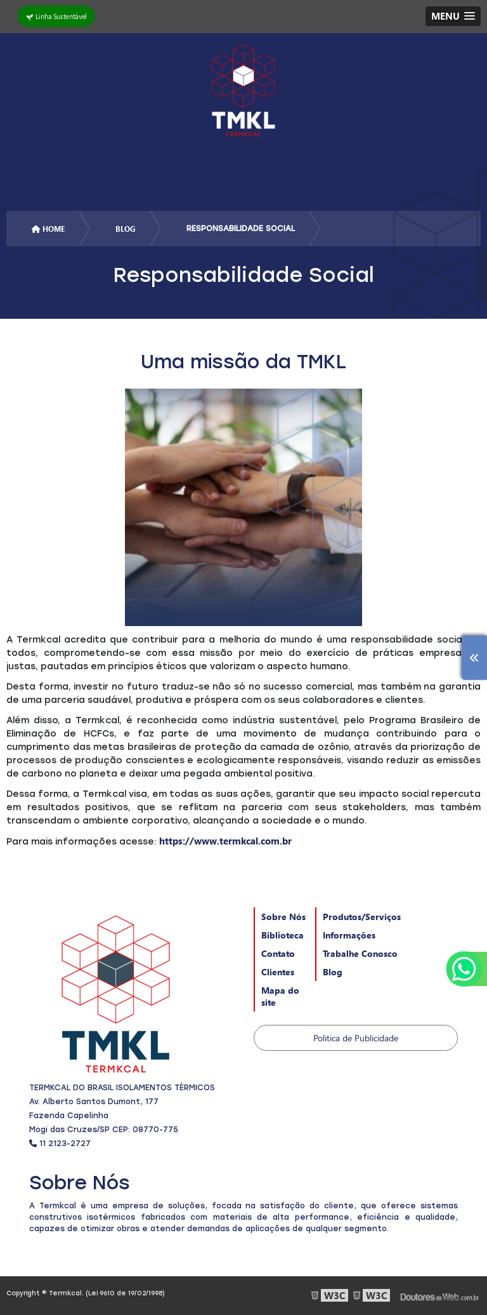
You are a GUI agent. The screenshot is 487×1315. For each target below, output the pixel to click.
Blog (332, 972)
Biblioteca (282, 935)
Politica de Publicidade (355, 1038)
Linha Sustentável (57, 15)
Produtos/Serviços (362, 917)
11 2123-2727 (60, 1143)
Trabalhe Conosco (360, 953)
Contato (278, 953)
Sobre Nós (283, 917)
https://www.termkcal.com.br (225, 840)
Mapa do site (280, 996)
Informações (349, 935)
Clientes (277, 972)
